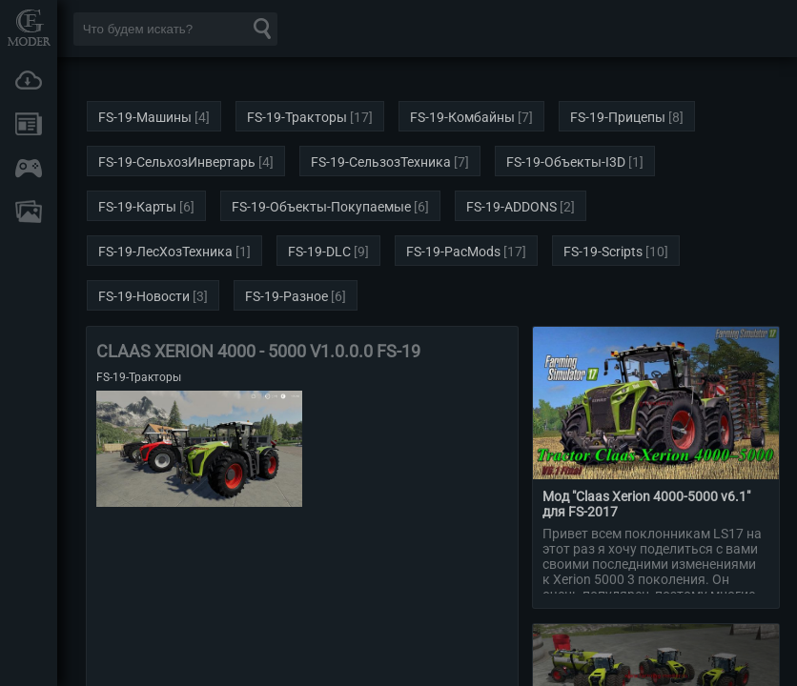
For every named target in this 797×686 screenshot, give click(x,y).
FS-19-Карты (137, 206)
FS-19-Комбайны (462, 117)
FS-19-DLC (319, 251)
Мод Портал (28, 27)
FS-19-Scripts (603, 251)
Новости (28, 124)
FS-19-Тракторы (297, 117)
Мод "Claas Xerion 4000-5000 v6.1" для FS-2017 (646, 504)
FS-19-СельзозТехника (381, 162)
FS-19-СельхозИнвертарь (176, 162)
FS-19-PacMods (453, 251)
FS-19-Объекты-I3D (565, 162)
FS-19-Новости (144, 296)
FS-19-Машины (145, 117)
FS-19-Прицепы (617, 117)
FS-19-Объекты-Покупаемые (321, 206)
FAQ (28, 211)
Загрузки (28, 80)
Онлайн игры (28, 168)
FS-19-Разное (286, 296)
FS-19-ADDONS (511, 206)
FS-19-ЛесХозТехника (165, 251)
